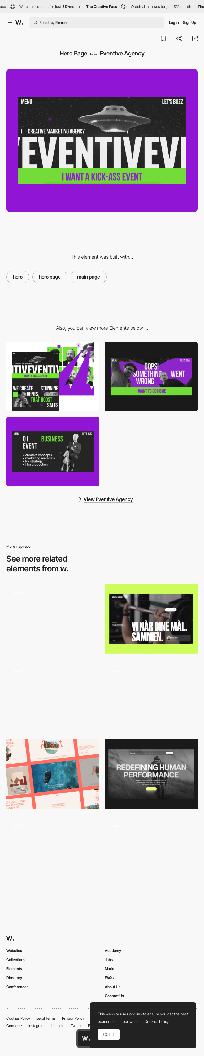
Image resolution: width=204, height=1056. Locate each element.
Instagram (36, 1025)
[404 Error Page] (151, 376)
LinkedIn (57, 1025)
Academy (113, 950)
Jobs (109, 959)
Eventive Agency (122, 53)
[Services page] (52, 451)
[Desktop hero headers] (52, 774)
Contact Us (114, 995)
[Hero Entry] (52, 696)
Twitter (76, 1025)
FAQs (109, 977)
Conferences (17, 986)
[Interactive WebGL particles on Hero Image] (151, 696)
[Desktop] (52, 376)
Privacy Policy (73, 1018)
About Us (112, 986)
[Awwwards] (19, 22)
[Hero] (151, 619)
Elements (14, 968)
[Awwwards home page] (86, 1038)
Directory (14, 977)
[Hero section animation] (151, 852)
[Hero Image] (52, 619)
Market (111, 968)
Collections (15, 959)
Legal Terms (46, 1018)
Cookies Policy (18, 1018)
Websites (14, 950)
